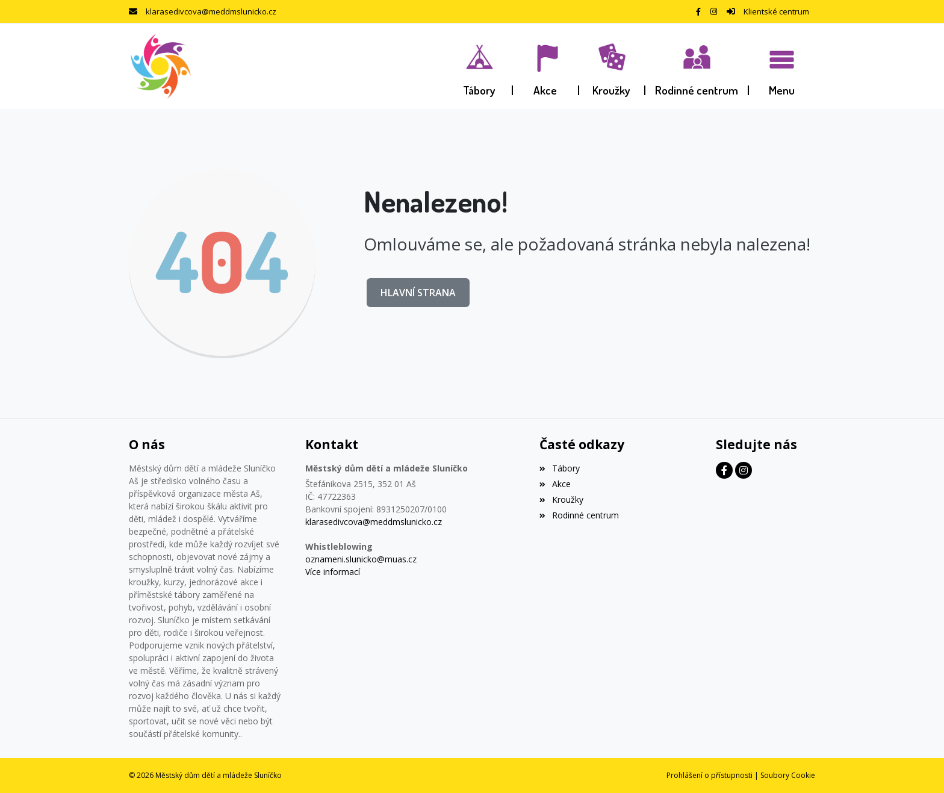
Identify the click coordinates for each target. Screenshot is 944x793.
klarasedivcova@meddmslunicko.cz (211, 11)
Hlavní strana (418, 292)
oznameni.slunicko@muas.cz (361, 559)
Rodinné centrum (578, 515)
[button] (782, 66)
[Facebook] (698, 11)
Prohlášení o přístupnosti (709, 775)
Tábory (559, 468)
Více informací (332, 571)
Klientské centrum (776, 11)
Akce (554, 484)
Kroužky (561, 499)
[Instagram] (713, 11)
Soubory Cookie (787, 775)
